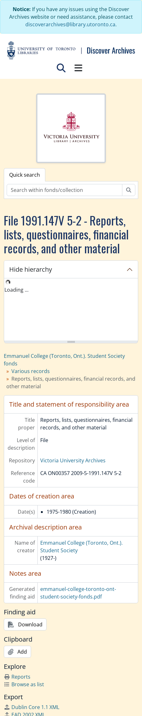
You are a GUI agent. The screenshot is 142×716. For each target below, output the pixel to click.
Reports (17, 676)
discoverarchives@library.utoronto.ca (70, 24)
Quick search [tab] (24, 174)
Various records (30, 371)
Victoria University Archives (73, 460)
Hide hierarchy (30, 269)
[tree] (71, 310)
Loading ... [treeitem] (16, 289)
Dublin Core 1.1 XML (31, 707)
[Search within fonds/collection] (64, 190)
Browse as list (24, 684)
